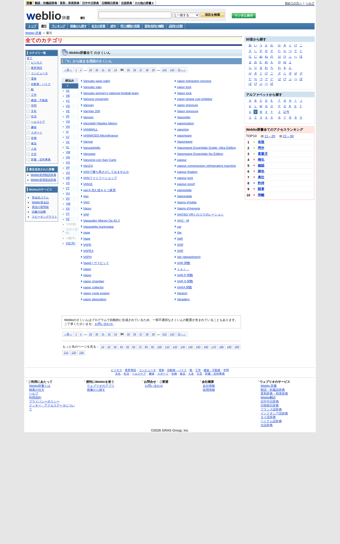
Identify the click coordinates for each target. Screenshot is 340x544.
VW (68, 203)
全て (29, 58)
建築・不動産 (39, 100)
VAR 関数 (183, 263)
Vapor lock (184, 93)
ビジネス (36, 62)
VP (68, 167)
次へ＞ (182, 69)
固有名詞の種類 (154, 26)
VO (68, 162)
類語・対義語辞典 (46, 3)
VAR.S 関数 (185, 281)
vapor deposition (94, 299)
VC (68, 101)
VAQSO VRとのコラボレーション (200, 214)
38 (147, 69)
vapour (182, 160)
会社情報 (209, 386)
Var (179, 232)
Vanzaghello (91, 147)
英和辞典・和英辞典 (274, 393)
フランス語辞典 (271, 409)
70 (140, 346)
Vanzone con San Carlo (99, 160)
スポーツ (36, 132)
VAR (180, 244)
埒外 (261, 148)
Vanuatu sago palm (96, 81)
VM (68, 152)
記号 (286, 112)
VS (68, 183)
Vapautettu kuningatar (98, 226)
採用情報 (209, 389)
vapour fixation (187, 172)
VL (67, 147)
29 (90, 69)
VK (68, 142)
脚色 (261, 171)
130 (182, 346)
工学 (34, 95)
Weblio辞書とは (39, 386)
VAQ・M (183, 220)
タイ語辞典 (268, 417)
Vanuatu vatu (92, 87)
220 (73, 352)
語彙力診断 (39, 211)
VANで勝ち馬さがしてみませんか (106, 172)
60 (133, 346)
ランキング (58, 26)
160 (206, 346)
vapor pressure (187, 105)
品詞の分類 (176, 26)
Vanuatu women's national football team (111, 93)
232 (164, 69)
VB (68, 95)
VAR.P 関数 (185, 275)
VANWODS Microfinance (100, 135)
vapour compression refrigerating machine (206, 166)
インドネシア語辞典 (274, 413)
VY (68, 214)
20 (108, 346)
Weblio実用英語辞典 (43, 180)
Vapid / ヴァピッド (96, 263)
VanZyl (88, 166)
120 (175, 346)
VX (68, 208)
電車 (34, 78)
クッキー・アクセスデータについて (52, 407)
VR (68, 178)
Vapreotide (184, 196)
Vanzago (89, 154)
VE (68, 111)
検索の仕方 (36, 389)
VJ (67, 137)
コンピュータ (39, 73)
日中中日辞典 (90, 3)
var (179, 226)
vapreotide (184, 190)
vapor (87, 269)
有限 (261, 142)
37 (140, 69)
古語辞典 (126, 3)
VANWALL (90, 129)
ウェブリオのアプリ (100, 386)
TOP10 (251, 136)
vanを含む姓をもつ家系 (99, 190)
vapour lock (185, 178)
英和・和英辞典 (69, 3)
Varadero (183, 299)
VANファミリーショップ (100, 178)
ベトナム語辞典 (271, 421)
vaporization (185, 123)
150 (198, 346)
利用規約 (35, 397)
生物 (34, 138)
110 (167, 346)
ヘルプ (310, 3)
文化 (34, 111)
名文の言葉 (98, 26)
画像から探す (78, 26)
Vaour (87, 208)
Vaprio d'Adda (186, 202)
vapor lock (184, 87)
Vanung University (95, 99)
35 (128, 69)
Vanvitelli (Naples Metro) (100, 123)
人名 (34, 148)
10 (102, 346)
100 (159, 346)
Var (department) (189, 257)
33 (115, 69)
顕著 (261, 189)
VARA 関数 (184, 287)
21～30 (288, 136)
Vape (86, 238)
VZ (68, 219)
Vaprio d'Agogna (188, 208)
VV (68, 198)
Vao (86, 196)
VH (68, 126)
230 (81, 352)
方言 (34, 154)
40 (121, 346)
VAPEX (88, 251)
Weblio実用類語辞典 (43, 175)
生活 (34, 116)
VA (67, 91)
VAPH (87, 257)
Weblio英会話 (40, 202)
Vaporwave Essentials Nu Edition (200, 154)
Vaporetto (183, 117)
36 (134, 69)
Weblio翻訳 (268, 397)
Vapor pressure (187, 111)
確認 (261, 165)
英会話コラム (40, 197)
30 (96, 69)
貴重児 (263, 154)
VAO (86, 202)
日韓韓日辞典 (109, 3)
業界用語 (36, 68)
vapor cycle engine (96, 293)
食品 (34, 143)
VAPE (87, 244)
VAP (86, 214)
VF (68, 116)
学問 (34, 105)
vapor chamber (93, 281)
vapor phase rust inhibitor (194, 99)
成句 (113, 26)
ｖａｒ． (183, 269)
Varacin (182, 293)
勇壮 (261, 177)
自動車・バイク (41, 84)
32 (109, 69)
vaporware (184, 135)
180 (221, 346)
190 (229, 346)
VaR (180, 238)
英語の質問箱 (40, 207)
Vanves (88, 117)
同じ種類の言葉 (130, 26)
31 (103, 69)
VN (68, 157)
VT (68, 188)
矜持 (261, 183)
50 (127, 346)
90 (152, 346)
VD (68, 106)
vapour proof (186, 184)
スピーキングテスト (44, 216)
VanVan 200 (91, 111)
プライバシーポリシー (44, 401)
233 (172, 69)
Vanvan (88, 105)
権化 (261, 159)
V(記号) (70, 243)
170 (213, 346)
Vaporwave (184, 141)
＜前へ (68, 69)
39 (153, 69)
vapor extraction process (194, 81)
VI (67, 132)
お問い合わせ (104, 324)
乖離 (261, 195)
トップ (32, 26)
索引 (43, 26)
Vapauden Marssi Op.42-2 (101, 220)
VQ (68, 173)
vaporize (183, 129)
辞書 (29, 3)
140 (190, 346)
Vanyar (88, 141)
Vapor (87, 275)
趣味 (34, 127)
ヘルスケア (38, 121)
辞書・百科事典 (41, 159)
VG (68, 121)
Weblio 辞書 (33, 33)
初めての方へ (293, 3)
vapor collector (93, 287)
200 (237, 346)
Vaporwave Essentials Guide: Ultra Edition (206, 147)
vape (86, 232)
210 (66, 352)
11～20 (269, 136)
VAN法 (88, 184)
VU (68, 193)
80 (146, 346)
